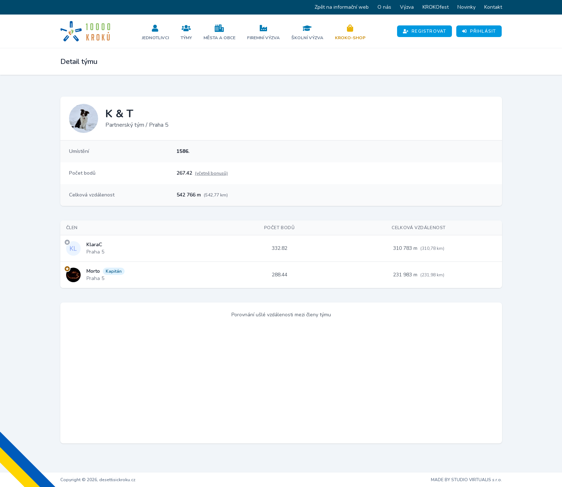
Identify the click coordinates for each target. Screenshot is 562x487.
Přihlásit (479, 31)
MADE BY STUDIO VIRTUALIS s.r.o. (466, 480)
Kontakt (493, 7)
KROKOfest (435, 7)
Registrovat (424, 31)
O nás (384, 7)
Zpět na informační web (342, 7)
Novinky (466, 7)
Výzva (407, 7)
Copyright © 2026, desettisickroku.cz (98, 480)
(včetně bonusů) (211, 173)
